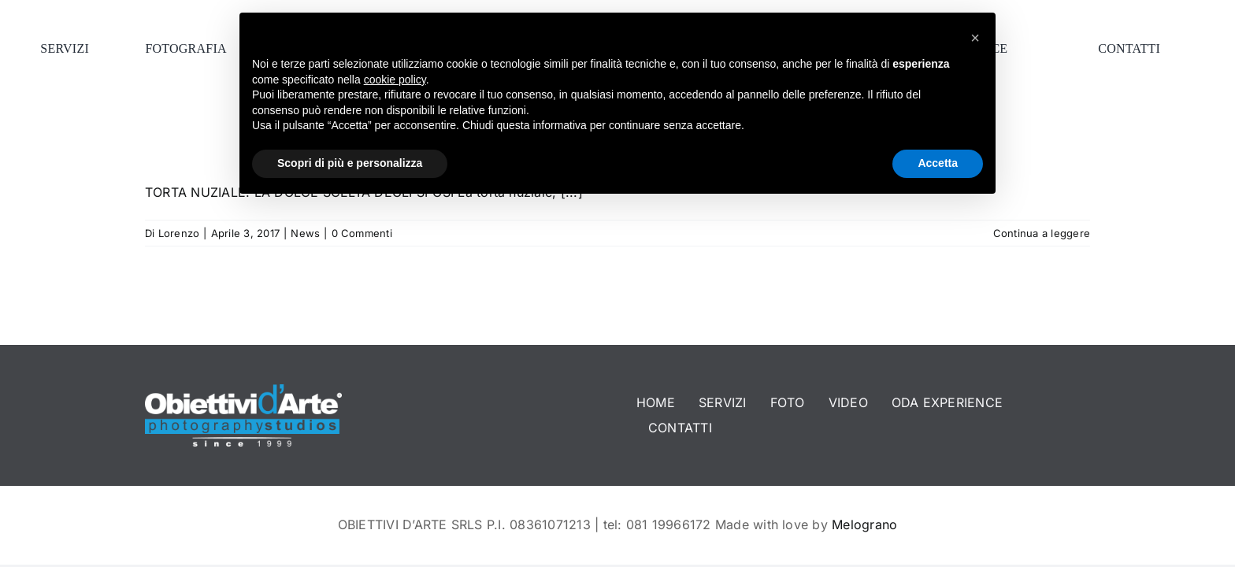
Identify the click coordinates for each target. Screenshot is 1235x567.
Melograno (864, 524)
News (305, 233)
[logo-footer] (243, 390)
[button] (975, 37)
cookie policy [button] (395, 79)
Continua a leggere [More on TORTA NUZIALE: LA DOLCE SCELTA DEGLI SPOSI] (1041, 233)
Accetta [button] (938, 163)
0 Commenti (362, 233)
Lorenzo (179, 233)
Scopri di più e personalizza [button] (349, 163)
